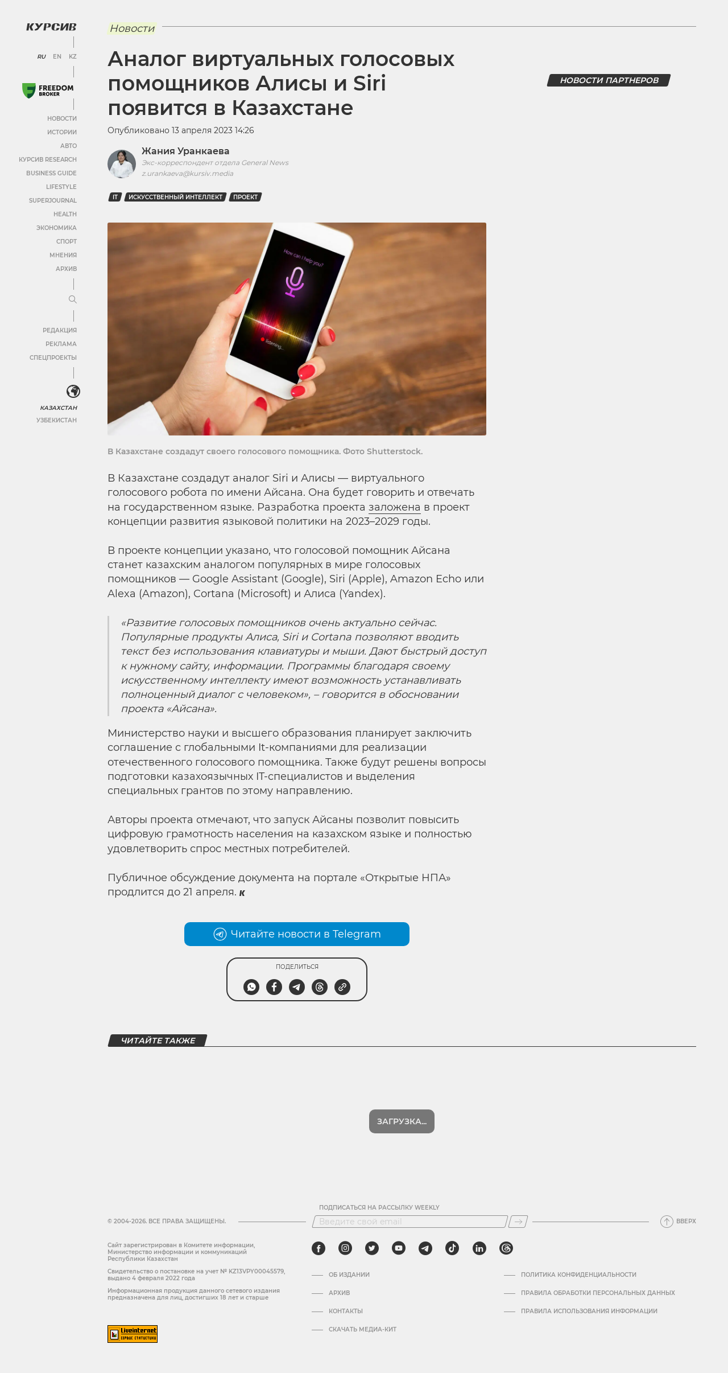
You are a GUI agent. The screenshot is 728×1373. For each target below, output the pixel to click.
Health (65, 214)
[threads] (506, 1248)
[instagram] (345, 1248)
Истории (62, 132)
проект (245, 197)
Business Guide (51, 173)
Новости (62, 118)
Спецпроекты (53, 357)
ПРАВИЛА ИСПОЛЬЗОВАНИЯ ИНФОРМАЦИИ (589, 1311)
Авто (68, 146)
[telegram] (425, 1248)
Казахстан (58, 408)
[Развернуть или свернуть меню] (73, 300)
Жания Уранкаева (186, 151)
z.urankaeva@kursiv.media (187, 173)
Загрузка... (402, 1121)
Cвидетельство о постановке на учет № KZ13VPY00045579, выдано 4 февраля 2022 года (196, 1275)
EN (57, 57)
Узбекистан (56, 420)
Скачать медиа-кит (362, 1329)
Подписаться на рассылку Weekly (379, 1208)
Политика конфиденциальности (578, 1275)
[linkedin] (479, 1248)
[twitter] (372, 1248)
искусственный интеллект (175, 197)
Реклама (61, 344)
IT (115, 197)
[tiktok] (452, 1248)
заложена (395, 507)
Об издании (349, 1275)
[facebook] (318, 1248)
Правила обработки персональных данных (598, 1293)
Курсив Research (48, 159)
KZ (73, 57)
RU (41, 57)
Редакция (60, 330)
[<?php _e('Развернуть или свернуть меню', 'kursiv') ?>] (73, 391)
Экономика (56, 228)
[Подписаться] (518, 1221)
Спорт (66, 241)
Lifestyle (61, 187)
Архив (66, 269)
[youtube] (399, 1248)
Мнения (63, 255)
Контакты (346, 1311)
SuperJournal (53, 200)
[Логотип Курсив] (51, 27)
